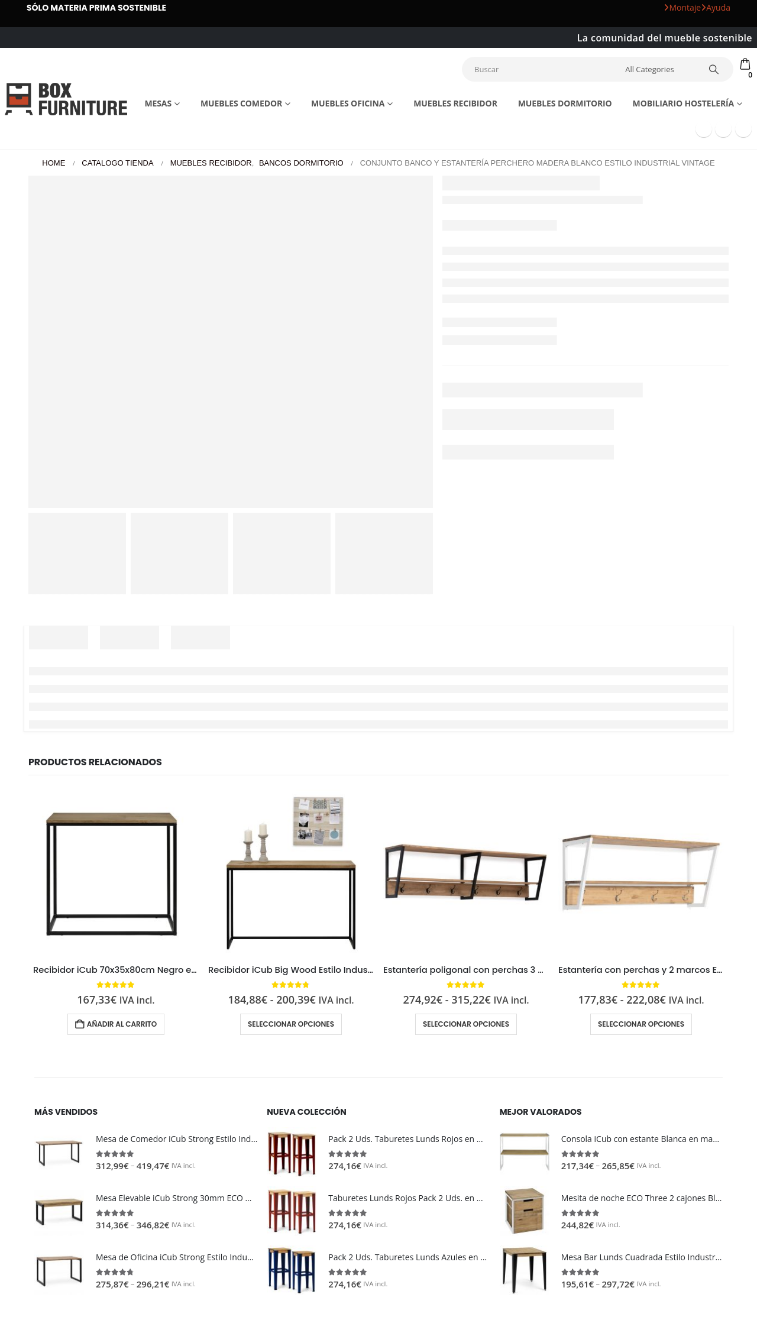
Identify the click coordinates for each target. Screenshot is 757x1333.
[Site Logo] (66, 98)
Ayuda (715, 7)
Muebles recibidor (455, 103)
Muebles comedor (241, 103)
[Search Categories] (658, 69)
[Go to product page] (116, 872)
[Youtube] (723, 129)
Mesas (158, 103)
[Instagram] (743, 129)
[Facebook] (703, 129)
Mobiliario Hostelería (684, 103)
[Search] (714, 69)
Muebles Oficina (347, 103)
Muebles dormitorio (565, 103)
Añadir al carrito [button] (122, 1024)
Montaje (682, 7)
